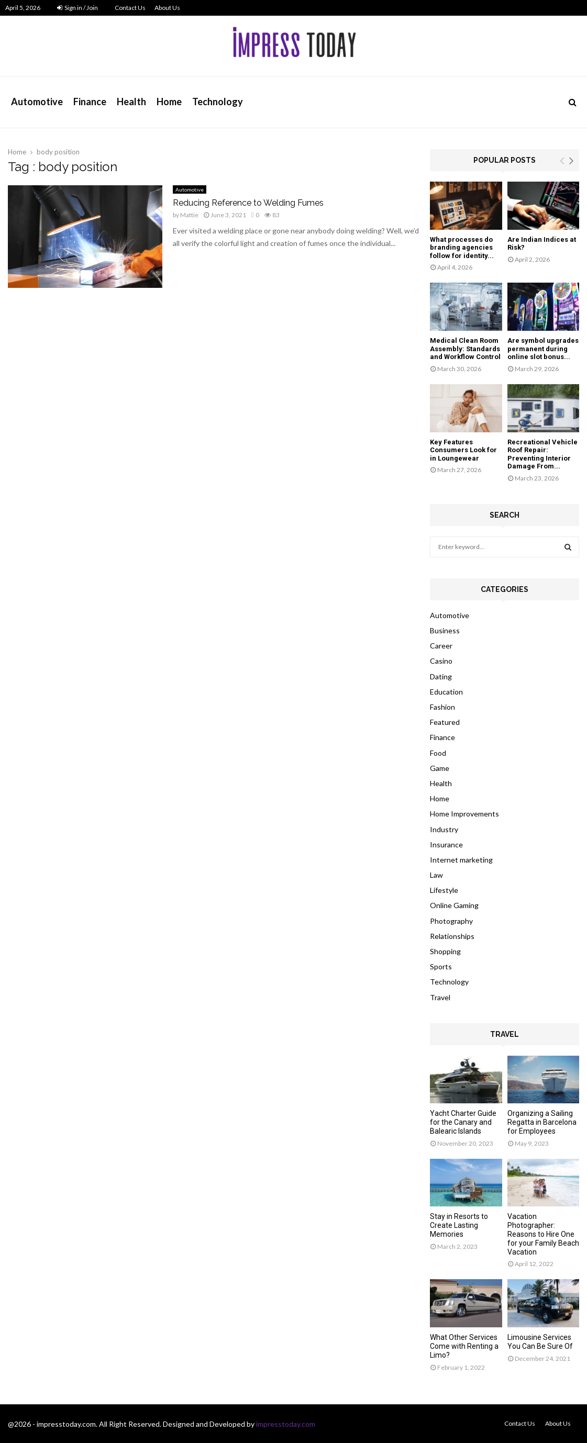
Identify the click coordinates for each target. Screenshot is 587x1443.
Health (131, 101)
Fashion (442, 706)
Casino (441, 660)
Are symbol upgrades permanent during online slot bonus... (543, 349)
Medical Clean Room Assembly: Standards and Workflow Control (465, 349)
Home (169, 101)
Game (439, 768)
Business (445, 630)
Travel (440, 997)
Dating (441, 676)
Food (438, 752)
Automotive (37, 101)
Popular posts (504, 160)
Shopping (445, 951)
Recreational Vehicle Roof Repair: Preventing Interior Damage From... (542, 454)
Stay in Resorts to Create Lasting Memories (459, 1225)
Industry (444, 829)
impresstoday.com (285, 1423)
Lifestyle (444, 890)
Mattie (189, 215)
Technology (217, 101)
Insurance (446, 844)
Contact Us (130, 8)
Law (436, 874)
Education (446, 691)
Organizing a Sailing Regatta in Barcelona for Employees (542, 1122)
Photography (451, 920)
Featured (445, 722)
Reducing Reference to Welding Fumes (248, 203)
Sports (441, 966)
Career (441, 645)
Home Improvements (464, 813)
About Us (167, 8)
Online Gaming (454, 905)
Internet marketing (461, 859)
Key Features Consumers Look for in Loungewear (463, 450)
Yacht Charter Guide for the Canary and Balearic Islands (463, 1122)
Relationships (452, 936)
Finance (89, 101)
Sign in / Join (77, 8)
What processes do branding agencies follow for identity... (462, 248)
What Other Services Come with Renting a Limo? (464, 1346)
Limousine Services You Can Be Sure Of (540, 1341)
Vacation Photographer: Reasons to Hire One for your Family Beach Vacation (543, 1234)
